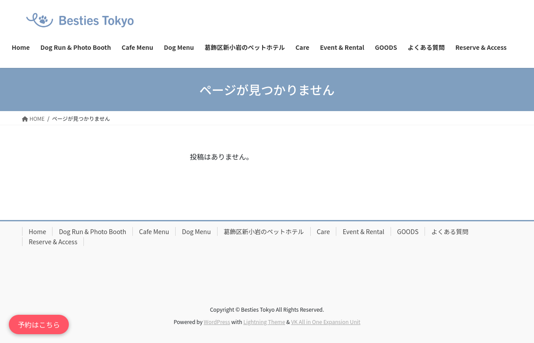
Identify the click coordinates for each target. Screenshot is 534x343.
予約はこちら (39, 324)
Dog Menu (196, 231)
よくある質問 (449, 231)
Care (323, 231)
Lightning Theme (264, 321)
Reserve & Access (53, 241)
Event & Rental (363, 231)
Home (37, 231)
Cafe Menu (154, 231)
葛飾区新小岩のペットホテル (264, 231)
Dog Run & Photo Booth (92, 231)
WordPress (217, 321)
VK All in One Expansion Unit (326, 321)
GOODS (407, 231)
